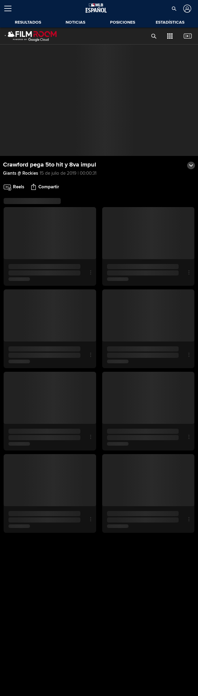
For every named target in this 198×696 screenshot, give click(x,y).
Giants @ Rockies (20, 173)
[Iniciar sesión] (187, 8)
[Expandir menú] (10, 8)
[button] (174, 8)
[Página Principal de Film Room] (31, 36)
